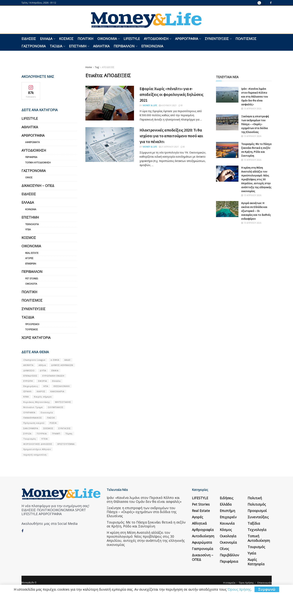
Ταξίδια (56, 46)
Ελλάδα (46, 38)
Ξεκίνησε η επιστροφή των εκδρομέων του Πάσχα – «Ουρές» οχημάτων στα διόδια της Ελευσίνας (255, 124)
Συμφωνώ (266, 589)
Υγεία (28, 229)
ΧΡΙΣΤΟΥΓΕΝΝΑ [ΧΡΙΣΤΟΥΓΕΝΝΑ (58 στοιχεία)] (66, 444)
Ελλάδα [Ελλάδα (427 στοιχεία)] (56, 381)
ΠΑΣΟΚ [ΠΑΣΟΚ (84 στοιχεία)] (51, 417)
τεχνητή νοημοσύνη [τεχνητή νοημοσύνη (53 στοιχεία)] (35, 454)
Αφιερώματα (32, 142)
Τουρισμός (31, 329)
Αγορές (29, 258)
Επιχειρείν (30, 263)
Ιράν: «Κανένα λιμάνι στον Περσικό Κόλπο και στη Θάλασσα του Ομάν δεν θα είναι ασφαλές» (254, 96)
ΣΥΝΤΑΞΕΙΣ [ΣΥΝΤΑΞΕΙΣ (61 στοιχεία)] (64, 428)
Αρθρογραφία (186, 38)
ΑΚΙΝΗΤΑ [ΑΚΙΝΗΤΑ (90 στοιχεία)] (28, 365)
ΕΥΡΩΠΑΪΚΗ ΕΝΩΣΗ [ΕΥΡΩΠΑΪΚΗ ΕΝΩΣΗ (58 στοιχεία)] (53, 375)
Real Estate (31, 253)
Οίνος (29, 177)
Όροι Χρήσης (246, 582)
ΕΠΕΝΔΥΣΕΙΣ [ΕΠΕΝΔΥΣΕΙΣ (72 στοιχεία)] (30, 375)
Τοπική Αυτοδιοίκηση (38, 162)
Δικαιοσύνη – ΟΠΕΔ (37, 185)
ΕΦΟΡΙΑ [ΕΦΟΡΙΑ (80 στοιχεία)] (42, 381)
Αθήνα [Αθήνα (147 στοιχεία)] (42, 365)
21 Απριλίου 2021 (169, 146)
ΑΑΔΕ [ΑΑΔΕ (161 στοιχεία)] (67, 359)
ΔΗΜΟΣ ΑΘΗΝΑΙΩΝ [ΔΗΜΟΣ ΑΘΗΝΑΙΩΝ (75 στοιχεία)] (62, 365)
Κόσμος (66, 38)
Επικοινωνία (152, 46)
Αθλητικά (101, 46)
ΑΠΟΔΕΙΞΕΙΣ (108, 67)
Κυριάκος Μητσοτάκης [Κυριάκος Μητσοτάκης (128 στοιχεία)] (36, 402)
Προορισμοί (32, 324)
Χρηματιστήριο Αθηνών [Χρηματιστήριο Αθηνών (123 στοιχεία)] (37, 449)
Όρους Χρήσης (239, 589)
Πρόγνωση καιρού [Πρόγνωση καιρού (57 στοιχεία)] (33, 422)
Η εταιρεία (229, 582)
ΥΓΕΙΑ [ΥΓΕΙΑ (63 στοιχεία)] (44, 438)
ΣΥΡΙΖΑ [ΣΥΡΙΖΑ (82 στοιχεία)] (27, 433)
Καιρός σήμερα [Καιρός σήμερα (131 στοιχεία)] (43, 396)
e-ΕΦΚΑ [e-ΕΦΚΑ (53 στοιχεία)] (55, 359)
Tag (97, 67)
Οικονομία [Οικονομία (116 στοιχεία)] (47, 412)
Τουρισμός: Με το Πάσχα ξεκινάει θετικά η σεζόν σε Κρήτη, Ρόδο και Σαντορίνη (146, 524)
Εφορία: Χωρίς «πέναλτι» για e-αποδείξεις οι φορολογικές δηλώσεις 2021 (171, 94)
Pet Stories (31, 278)
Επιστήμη (77, 46)
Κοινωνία (30, 209)
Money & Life (150, 105)
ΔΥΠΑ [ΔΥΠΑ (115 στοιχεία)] (43, 370)
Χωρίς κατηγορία (35, 337)
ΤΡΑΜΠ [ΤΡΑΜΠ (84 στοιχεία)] (56, 433)
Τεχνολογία (32, 224)
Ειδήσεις (28, 38)
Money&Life (27, 582)
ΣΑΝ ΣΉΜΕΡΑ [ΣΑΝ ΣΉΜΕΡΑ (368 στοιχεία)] (30, 428)
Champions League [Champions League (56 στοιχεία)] (34, 359)
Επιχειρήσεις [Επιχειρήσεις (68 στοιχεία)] (30, 386)
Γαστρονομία (33, 46)
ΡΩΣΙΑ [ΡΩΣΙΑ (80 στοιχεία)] (53, 422)
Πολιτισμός (245, 38)
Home (88, 67)
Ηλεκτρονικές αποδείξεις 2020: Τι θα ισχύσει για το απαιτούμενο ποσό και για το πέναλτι (171, 135)
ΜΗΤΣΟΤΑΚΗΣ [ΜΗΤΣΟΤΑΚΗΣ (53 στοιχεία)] (63, 402)
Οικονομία (107, 38)
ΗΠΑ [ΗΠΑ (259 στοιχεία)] (45, 386)
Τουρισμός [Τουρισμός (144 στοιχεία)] (29, 438)
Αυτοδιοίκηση (156, 38)
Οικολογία (31, 283)
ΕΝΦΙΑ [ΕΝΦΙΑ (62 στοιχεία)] (54, 370)
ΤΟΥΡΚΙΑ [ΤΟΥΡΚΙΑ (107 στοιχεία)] (42, 433)
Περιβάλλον (124, 46)
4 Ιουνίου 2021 (168, 105)
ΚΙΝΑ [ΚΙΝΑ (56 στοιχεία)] (26, 396)
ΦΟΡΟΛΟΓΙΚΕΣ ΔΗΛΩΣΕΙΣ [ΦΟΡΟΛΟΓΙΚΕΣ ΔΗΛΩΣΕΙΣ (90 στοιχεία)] (37, 444)
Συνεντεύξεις (217, 38)
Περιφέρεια (31, 157)
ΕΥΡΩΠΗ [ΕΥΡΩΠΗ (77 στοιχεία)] (28, 381)
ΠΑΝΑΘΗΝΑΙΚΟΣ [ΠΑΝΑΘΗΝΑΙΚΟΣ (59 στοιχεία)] (32, 417)
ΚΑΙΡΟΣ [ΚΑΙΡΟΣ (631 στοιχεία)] (41, 391)
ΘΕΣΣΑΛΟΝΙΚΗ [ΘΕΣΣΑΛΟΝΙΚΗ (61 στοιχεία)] (61, 386)
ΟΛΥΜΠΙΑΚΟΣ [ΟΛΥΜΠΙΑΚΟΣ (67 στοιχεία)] (55, 407)
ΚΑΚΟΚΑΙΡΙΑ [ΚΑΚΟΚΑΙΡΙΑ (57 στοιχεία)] (57, 391)
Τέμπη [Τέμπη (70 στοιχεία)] (68, 433)
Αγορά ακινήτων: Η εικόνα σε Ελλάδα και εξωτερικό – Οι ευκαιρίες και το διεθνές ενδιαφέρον (256, 210)
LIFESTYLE (132, 38)
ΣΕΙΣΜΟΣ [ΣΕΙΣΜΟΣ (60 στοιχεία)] (48, 428)
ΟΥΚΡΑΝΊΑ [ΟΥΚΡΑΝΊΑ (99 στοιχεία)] (29, 412)
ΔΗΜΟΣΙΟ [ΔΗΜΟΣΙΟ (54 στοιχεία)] (29, 370)
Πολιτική (85, 38)
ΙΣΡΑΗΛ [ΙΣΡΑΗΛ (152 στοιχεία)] (27, 391)
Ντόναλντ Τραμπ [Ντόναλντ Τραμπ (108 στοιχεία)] (33, 407)
